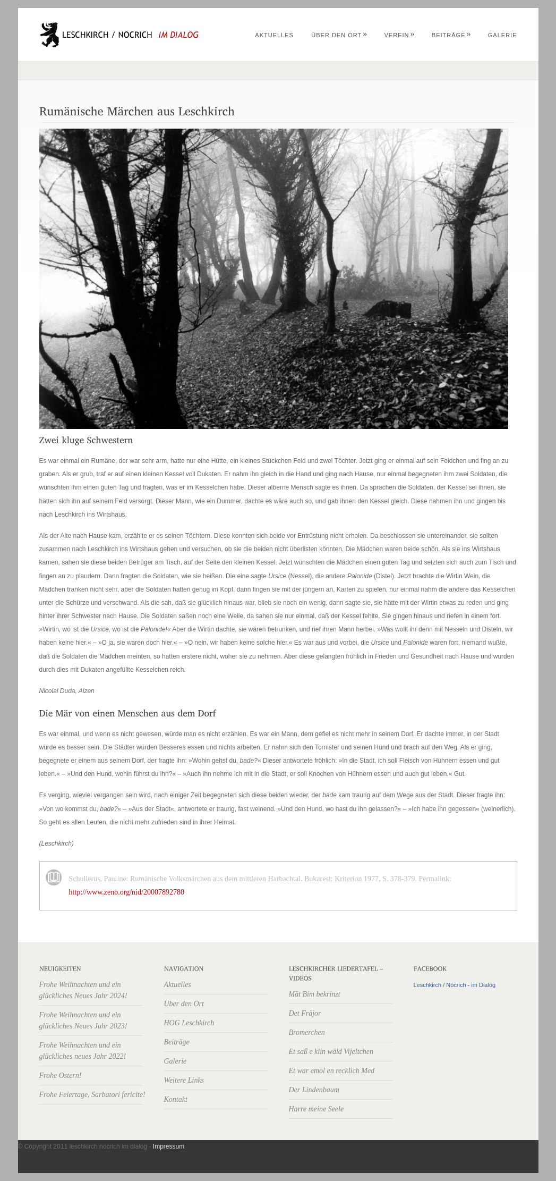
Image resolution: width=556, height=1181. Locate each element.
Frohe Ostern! (60, 1075)
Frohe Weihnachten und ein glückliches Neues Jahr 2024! (83, 990)
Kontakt (175, 1099)
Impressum (168, 1146)
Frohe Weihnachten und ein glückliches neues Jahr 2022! (82, 1050)
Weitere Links (184, 1080)
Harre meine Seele (316, 1109)
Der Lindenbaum (314, 1090)
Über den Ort (339, 35)
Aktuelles (274, 35)
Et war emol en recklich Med (332, 1071)
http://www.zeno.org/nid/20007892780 (126, 892)
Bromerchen (307, 1032)
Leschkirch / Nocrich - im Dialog (455, 985)
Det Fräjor (305, 1013)
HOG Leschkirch (189, 1023)
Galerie (502, 35)
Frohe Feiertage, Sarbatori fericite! (92, 1095)
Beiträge (452, 35)
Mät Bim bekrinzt (314, 994)
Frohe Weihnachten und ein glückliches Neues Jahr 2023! (83, 1020)
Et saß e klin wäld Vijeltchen (331, 1052)
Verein (399, 35)
